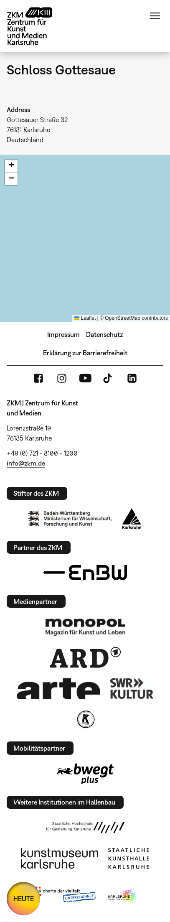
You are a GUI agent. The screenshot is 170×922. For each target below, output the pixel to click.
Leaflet (85, 318)
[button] (11, 166)
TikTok (108, 378)
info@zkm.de (26, 463)
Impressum (63, 334)
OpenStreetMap (122, 318)
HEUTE (23, 898)
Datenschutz (104, 334)
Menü (155, 16)
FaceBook (38, 378)
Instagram (61, 378)
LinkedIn (132, 378)
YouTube (85, 378)
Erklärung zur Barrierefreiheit (85, 353)
